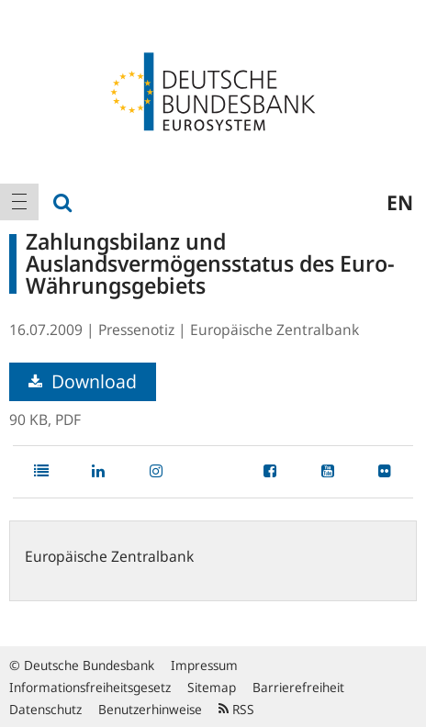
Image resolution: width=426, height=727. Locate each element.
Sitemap (211, 687)
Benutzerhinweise (150, 709)
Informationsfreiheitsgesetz (90, 687)
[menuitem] (19, 202)
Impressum (204, 665)
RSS (236, 709)
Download (82, 381)
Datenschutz (45, 709)
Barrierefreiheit (298, 687)
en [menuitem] (400, 202)
